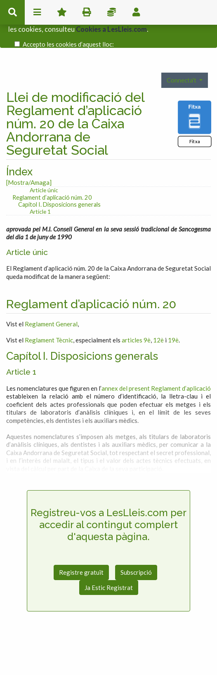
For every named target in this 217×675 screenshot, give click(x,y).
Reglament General (51, 308)
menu (37, 12)
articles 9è (136, 324)
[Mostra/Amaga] (29, 166)
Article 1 (40, 195)
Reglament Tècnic (49, 324)
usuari (136, 12)
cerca (12, 12)
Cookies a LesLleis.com (111, 27)
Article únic (44, 174)
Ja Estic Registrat (109, 572)
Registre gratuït (81, 557)
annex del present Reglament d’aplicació (156, 372)
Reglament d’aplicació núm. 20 (52, 181)
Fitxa (194, 125)
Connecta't (182, 64)
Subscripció (136, 557)
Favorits (62, 12)
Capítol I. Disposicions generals (59, 189)
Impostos (111, 12)
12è (158, 324)
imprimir (86, 12)
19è (173, 324)
